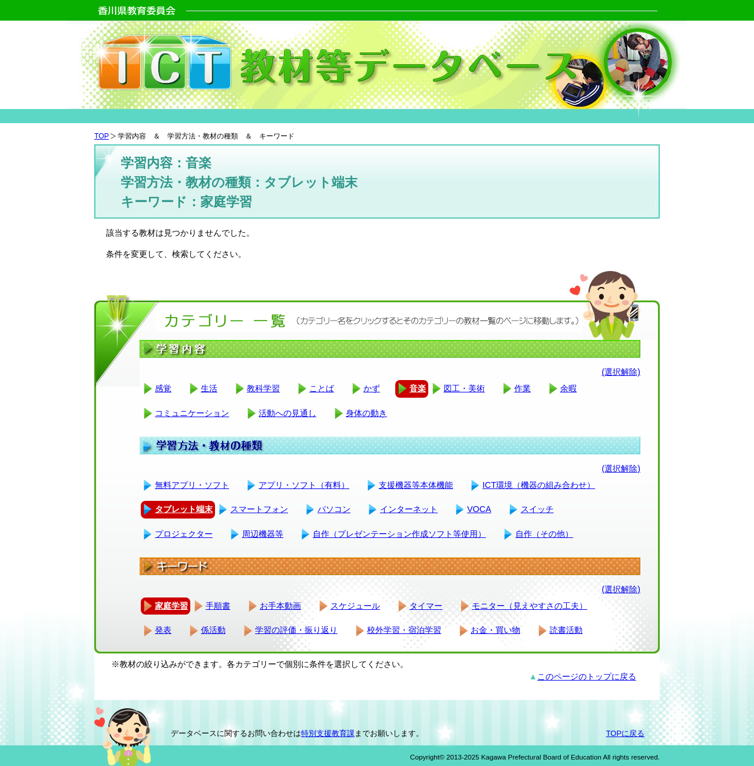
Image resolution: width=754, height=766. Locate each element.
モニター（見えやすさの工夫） (529, 605)
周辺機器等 (262, 534)
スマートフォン (259, 509)
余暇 (568, 388)
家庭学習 (171, 605)
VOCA (479, 509)
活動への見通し (287, 413)
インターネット (409, 509)
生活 (209, 388)
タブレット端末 (184, 509)
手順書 (218, 605)
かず (371, 388)
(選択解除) (620, 372)
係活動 (213, 630)
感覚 (163, 388)
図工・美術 (464, 388)
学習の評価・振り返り (296, 630)
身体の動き (366, 413)
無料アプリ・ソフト (192, 485)
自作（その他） (544, 534)
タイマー (425, 605)
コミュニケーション (192, 413)
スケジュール (355, 605)
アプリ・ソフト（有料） (304, 485)
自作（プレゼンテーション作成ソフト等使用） (399, 534)
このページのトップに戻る (586, 676)
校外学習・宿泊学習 (404, 630)
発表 (163, 630)
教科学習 (263, 388)
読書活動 (566, 630)
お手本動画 (280, 605)
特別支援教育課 (328, 733)
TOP (101, 136)
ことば (321, 388)
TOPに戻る (625, 733)
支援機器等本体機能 (416, 485)
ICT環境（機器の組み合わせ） (538, 485)
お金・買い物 (495, 630)
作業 (522, 388)
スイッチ (537, 509)
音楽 (417, 388)
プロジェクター (184, 534)
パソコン (334, 509)
